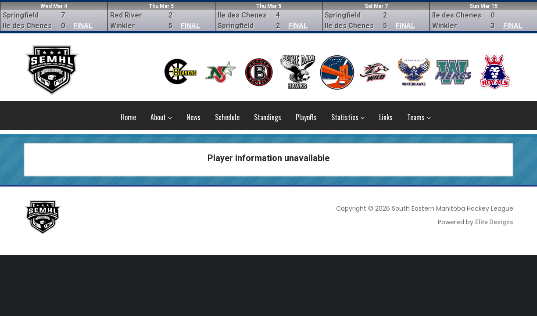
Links (386, 117)
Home (128, 117)
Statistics (348, 117)
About (161, 117)
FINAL (83, 26)
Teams (419, 117)
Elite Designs (494, 222)
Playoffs (306, 117)
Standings (267, 117)
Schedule (227, 117)
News (193, 117)
